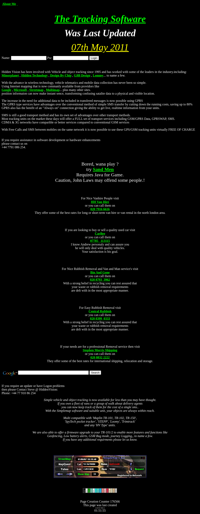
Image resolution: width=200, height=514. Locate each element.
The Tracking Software (100, 18)
